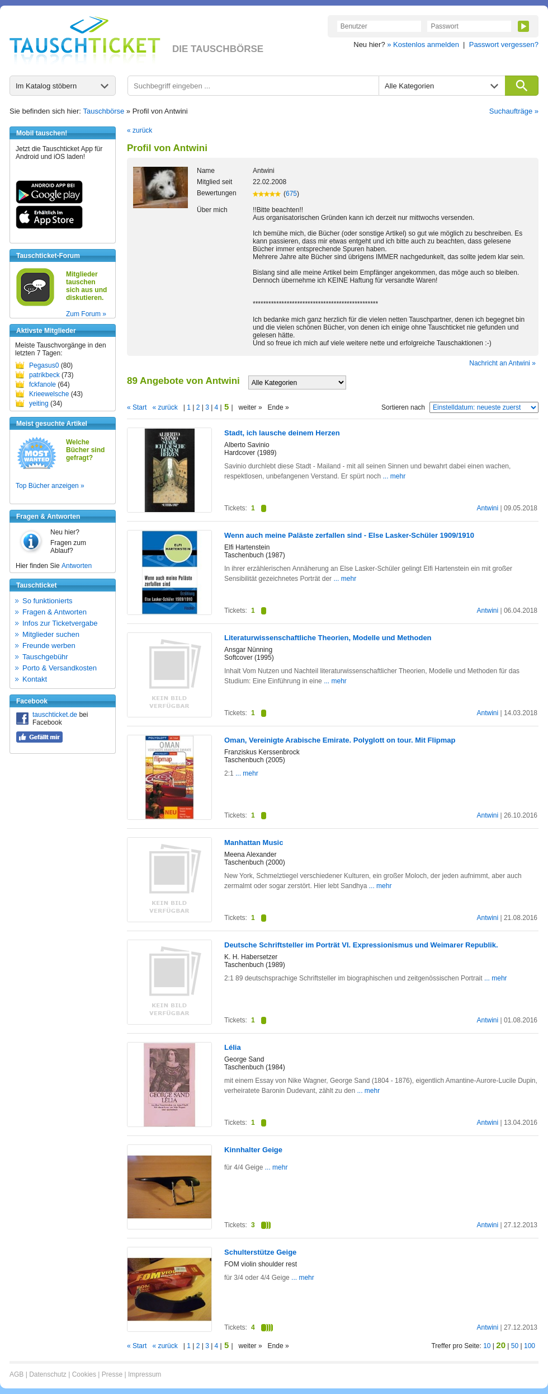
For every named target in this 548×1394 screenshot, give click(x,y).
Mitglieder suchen (50, 634)
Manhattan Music (253, 842)
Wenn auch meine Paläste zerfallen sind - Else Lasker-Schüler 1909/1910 (349, 535)
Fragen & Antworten (54, 612)
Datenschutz (48, 1374)
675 (291, 194)
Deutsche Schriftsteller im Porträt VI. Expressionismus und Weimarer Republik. (361, 945)
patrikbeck (44, 375)
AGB (16, 1374)
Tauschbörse (104, 111)
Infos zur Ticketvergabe (59, 623)
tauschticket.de (54, 715)
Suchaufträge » (513, 111)
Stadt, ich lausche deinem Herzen (282, 433)
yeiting (39, 403)
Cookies (84, 1374)
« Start (137, 407)
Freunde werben (48, 645)
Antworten (77, 566)
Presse (112, 1374)
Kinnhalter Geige (253, 1150)
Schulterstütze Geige (260, 1252)
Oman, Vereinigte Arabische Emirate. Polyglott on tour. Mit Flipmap (339, 740)
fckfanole (42, 384)
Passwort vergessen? (503, 44)
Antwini (487, 508)
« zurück (139, 130)
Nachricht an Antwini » (502, 363)
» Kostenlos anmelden (423, 44)
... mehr (394, 476)
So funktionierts (47, 601)
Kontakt (34, 679)
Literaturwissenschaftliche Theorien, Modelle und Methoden (328, 637)
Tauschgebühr (45, 657)
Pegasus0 (44, 365)
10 (486, 1346)
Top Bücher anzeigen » (50, 486)
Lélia (232, 1047)
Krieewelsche (49, 394)
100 (529, 1346)
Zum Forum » (86, 314)
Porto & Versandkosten (59, 668)
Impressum (144, 1374)
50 (514, 1346)
